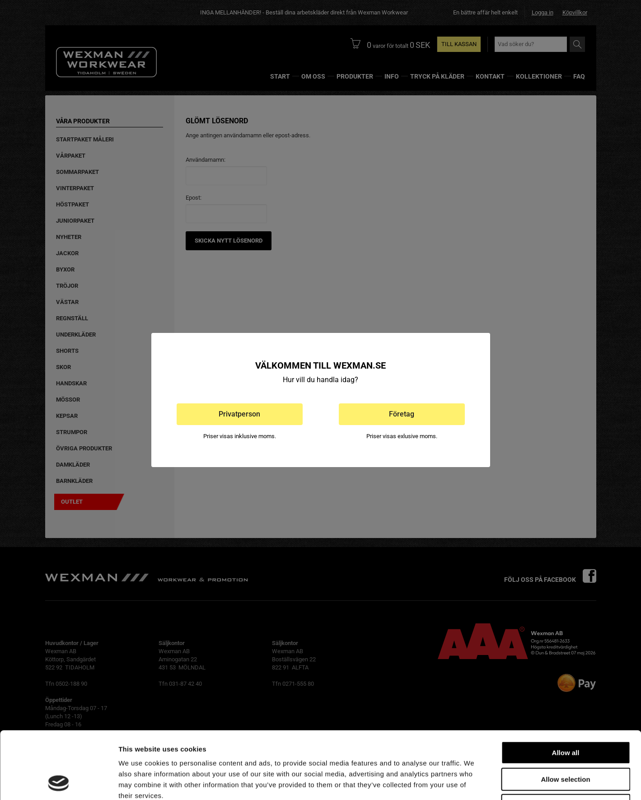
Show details (474, 782)
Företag (401, 414)
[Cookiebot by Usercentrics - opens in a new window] (58, 782)
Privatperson (239, 414)
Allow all (566, 689)
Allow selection (565, 716)
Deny (565, 742)
